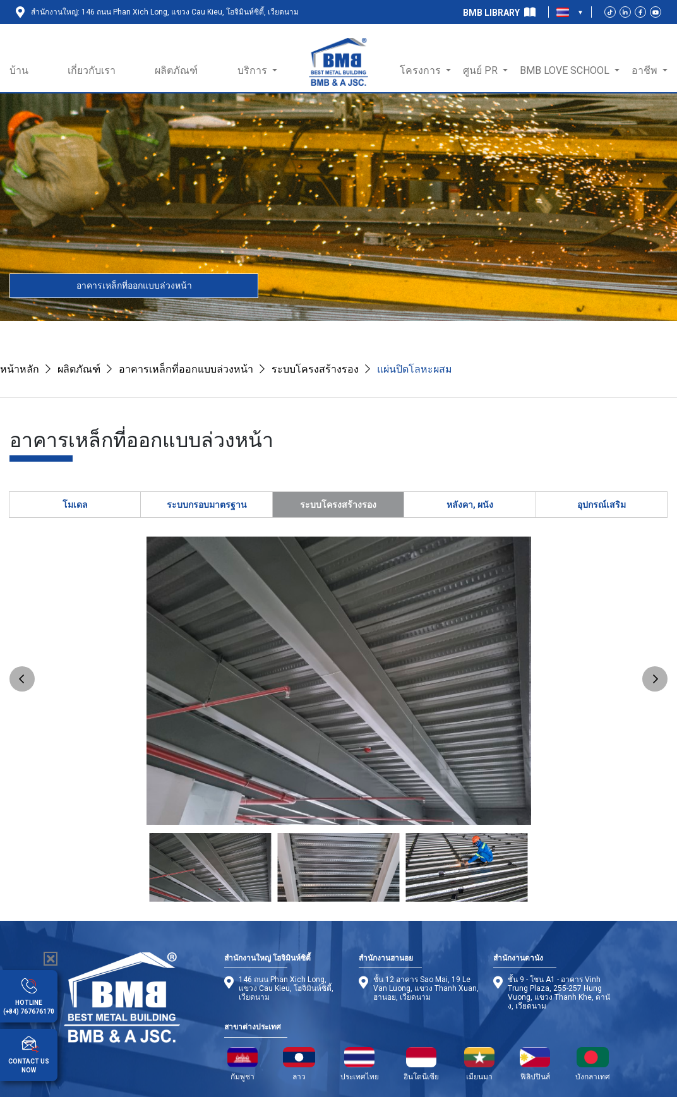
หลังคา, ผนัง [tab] (469, 505)
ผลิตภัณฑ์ (78, 369)
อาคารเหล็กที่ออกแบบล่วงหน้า (134, 285)
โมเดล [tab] (75, 505)
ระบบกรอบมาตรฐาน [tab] (207, 505)
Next (655, 679)
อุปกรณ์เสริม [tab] (601, 505)
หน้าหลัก (19, 369)
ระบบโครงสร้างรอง (315, 369)
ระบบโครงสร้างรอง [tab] (338, 505)
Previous (22, 679)
